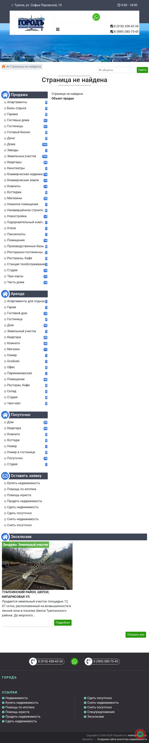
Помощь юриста (17, 712)
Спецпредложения (100, 712)
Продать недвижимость (23, 716)
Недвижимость (16, 698)
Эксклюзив (95, 716)
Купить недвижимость (21, 702)
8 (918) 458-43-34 (126, 26)
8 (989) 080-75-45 (126, 31)
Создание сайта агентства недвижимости (122, 739)
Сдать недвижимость (21, 721)
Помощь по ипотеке (20, 707)
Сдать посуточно (99, 698)
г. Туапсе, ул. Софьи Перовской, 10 (37, 5)
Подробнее (63, 622)
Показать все (135, 634)
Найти (142, 69)
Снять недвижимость (103, 702)
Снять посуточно (99, 707)
